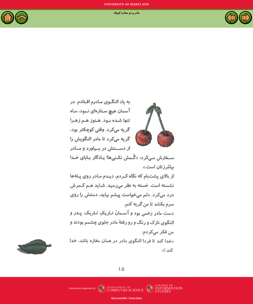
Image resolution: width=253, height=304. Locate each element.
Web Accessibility (119, 298)
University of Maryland (126, 4)
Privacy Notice (135, 298)
